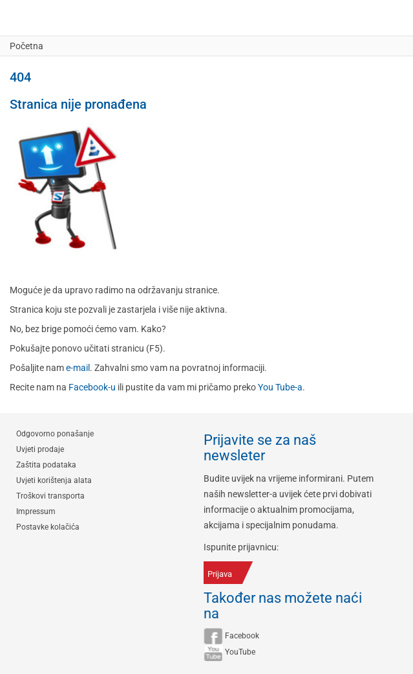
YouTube (240, 652)
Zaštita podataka (46, 464)
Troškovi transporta (50, 495)
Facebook (242, 635)
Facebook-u (92, 387)
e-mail (78, 368)
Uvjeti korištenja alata (54, 480)
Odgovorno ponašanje (55, 433)
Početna (26, 46)
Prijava (219, 574)
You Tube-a (280, 387)
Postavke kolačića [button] (47, 527)
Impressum (36, 511)
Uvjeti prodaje (40, 449)
